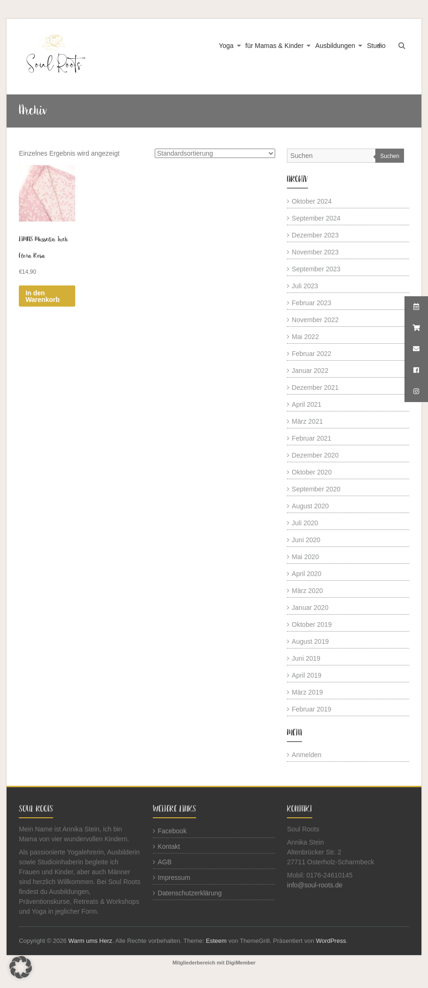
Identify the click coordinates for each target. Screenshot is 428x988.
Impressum (174, 877)
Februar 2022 (311, 353)
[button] (20, 967)
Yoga (226, 45)
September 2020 (316, 489)
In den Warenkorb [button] (42, 296)
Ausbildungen (335, 45)
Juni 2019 (306, 658)
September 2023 (316, 269)
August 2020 (310, 506)
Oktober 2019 (312, 624)
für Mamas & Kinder (275, 45)
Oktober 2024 (312, 201)
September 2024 (316, 218)
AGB (165, 862)
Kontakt (169, 846)
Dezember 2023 (315, 235)
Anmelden (306, 755)
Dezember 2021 (315, 387)
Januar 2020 (310, 607)
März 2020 (307, 590)
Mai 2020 (305, 557)
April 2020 (306, 573)
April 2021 (306, 404)
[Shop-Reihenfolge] (215, 153)
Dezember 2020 (315, 455)
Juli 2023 (305, 286)
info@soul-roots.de (314, 885)
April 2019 (306, 675)
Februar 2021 (311, 438)
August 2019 (310, 641)
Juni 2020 (306, 540)
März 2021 (307, 421)
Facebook (172, 831)
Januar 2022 (310, 370)
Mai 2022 (305, 336)
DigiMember (240, 962)
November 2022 (315, 320)
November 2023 (315, 252)
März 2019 (307, 692)
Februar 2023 (311, 303)
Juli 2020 (305, 523)
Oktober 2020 (312, 472)
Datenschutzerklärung (190, 893)
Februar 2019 (311, 709)
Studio (376, 45)
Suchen (389, 156)
